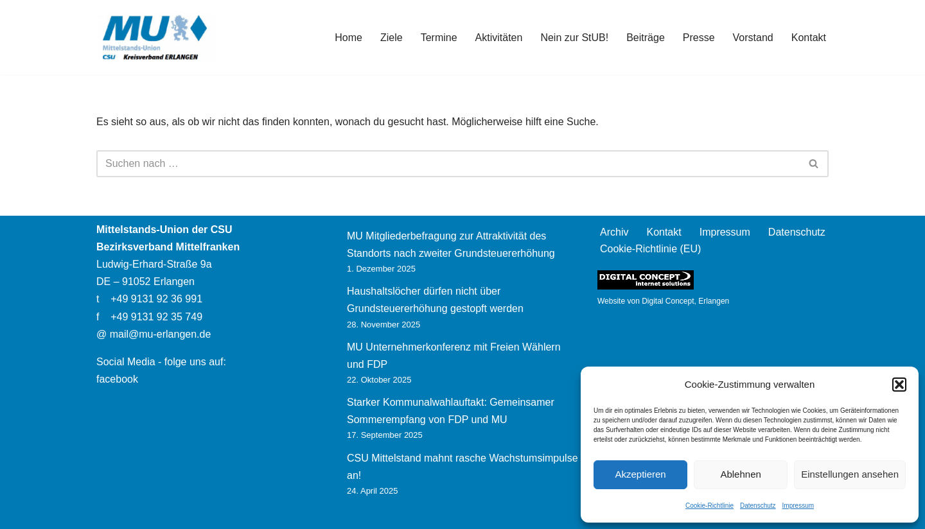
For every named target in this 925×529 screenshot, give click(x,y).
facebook (117, 379)
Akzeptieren (640, 474)
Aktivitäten (499, 37)
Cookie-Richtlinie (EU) (650, 248)
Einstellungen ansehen (850, 474)
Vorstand (753, 37)
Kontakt (808, 37)
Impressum (798, 505)
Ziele (391, 37)
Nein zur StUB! (574, 37)
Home (348, 37)
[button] (899, 384)
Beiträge (645, 37)
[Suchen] (448, 163)
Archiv (614, 232)
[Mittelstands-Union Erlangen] (155, 37)
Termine (439, 37)
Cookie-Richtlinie (709, 505)
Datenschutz (758, 505)
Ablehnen (740, 474)
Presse (699, 37)
